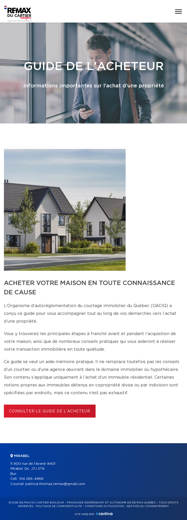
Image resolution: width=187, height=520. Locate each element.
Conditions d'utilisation (104, 506)
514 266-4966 (31, 479)
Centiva (104, 513)
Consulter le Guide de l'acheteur (49, 411)
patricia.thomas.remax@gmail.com (55, 484)
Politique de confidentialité (59, 506)
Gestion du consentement (147, 506)
